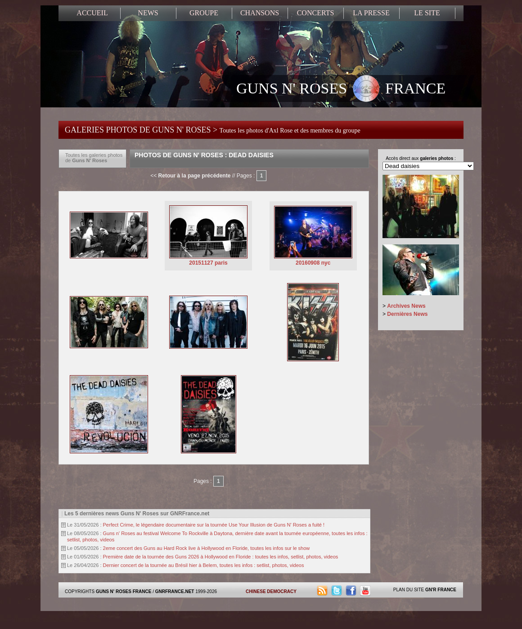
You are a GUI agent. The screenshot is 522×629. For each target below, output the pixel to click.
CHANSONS (259, 13)
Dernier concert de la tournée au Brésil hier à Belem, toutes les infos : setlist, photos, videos (203, 565)
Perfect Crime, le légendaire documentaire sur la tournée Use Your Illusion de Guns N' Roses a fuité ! (213, 524)
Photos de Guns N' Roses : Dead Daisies (204, 155)
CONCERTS (315, 13)
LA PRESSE (371, 13)
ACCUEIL (92, 13)
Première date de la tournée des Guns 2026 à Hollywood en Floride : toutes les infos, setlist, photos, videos (220, 556)
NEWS (148, 13)
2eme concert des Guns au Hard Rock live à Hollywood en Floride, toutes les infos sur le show (206, 548)
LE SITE (427, 13)
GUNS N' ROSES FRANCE (341, 89)
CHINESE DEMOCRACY (271, 591)
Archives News (406, 306)
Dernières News (407, 314)
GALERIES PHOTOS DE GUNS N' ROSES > (212, 129)
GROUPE (203, 13)
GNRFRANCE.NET (174, 591)
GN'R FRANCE (440, 589)
